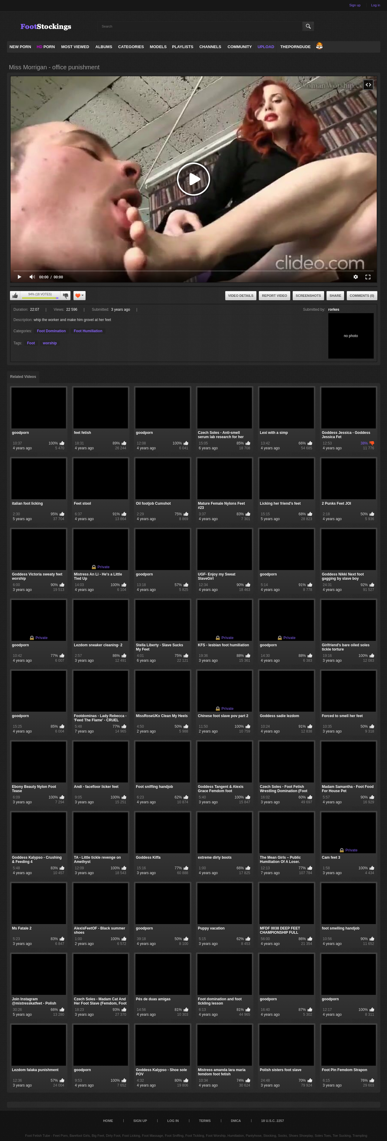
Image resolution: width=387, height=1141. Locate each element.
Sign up (354, 5)
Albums (104, 46)
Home (108, 1121)
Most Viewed (75, 46)
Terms (205, 1121)
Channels (210, 46)
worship (50, 343)
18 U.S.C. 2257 (272, 1121)
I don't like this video (65, 295)
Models (158, 46)
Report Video (274, 295)
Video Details (241, 295)
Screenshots (308, 295)
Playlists (182, 46)
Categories (131, 46)
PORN (46, 46)
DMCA (236, 1121)
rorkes (334, 309)
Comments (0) (362, 295)
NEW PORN (20, 46)
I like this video (15, 295)
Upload (266, 46)
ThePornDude (295, 46)
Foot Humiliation (88, 331)
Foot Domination (51, 331)
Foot (31, 343)
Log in (375, 5)
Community (240, 46)
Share (335, 295)
